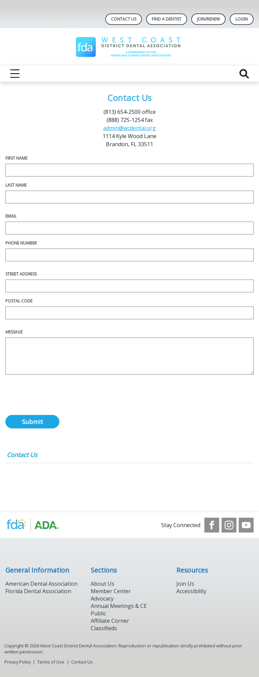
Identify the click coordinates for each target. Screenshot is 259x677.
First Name (16, 158)
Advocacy (102, 598)
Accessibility (191, 591)
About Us (102, 583)
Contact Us (123, 19)
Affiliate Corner (110, 620)
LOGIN (241, 19)
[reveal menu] (14, 74)
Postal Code (18, 301)
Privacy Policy (17, 662)
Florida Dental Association (38, 591)
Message (14, 332)
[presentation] (56, 398)
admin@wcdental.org (129, 128)
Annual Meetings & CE (119, 606)
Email (11, 216)
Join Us (185, 583)
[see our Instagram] (229, 525)
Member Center (111, 591)
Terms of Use (50, 662)
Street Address (21, 274)
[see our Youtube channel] (246, 525)
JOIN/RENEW (208, 19)
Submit (32, 422)
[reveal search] (244, 74)
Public (98, 613)
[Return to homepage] (129, 47)
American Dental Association (41, 583)
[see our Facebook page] (211, 525)
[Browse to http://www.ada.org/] (39, 525)
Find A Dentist (166, 19)
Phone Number (21, 243)
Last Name (16, 185)
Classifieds (104, 628)
